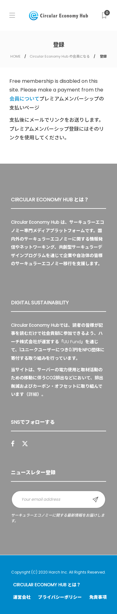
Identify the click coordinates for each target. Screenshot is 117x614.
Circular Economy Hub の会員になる (60, 56)
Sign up (95, 499)
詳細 (32, 394)
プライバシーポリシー (60, 597)
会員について (24, 98)
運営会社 (22, 597)
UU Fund (72, 342)
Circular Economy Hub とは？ (47, 585)
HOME (15, 56)
